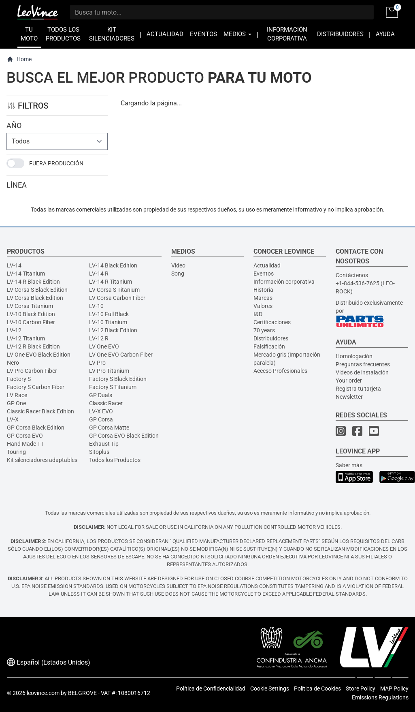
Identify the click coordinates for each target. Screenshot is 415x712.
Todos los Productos (114, 460)
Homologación (354, 356)
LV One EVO (104, 346)
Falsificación (269, 346)
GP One (16, 403)
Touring (16, 452)
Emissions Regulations (380, 697)
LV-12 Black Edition (113, 330)
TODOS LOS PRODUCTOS (63, 34)
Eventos (263, 273)
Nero (13, 362)
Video (178, 265)
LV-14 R (99, 273)
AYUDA (385, 34)
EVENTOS (203, 34)
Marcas (262, 298)
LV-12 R (99, 338)
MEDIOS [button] (237, 34)
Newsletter (349, 396)
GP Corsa (101, 419)
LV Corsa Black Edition (35, 298)
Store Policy (360, 688)
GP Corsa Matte (109, 427)
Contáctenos (352, 275)
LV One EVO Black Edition (38, 354)
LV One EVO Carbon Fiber (121, 354)
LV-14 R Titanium (110, 281)
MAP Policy (394, 688)
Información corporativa (284, 281)
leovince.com (43, 693)
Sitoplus (99, 452)
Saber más (349, 465)
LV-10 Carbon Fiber (31, 322)
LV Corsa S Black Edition (37, 290)
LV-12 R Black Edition (33, 346)
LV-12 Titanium (26, 338)
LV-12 (14, 330)
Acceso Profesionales (280, 371)
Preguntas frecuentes (363, 364)
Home (19, 59)
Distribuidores (270, 338)
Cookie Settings (269, 688)
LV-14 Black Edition (113, 265)
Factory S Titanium (112, 387)
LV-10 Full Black (109, 314)
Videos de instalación (362, 372)
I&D (257, 314)
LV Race (17, 395)
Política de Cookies (317, 688)
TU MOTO (29, 34)
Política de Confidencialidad (210, 688)
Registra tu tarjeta (358, 388)
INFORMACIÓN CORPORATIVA (287, 34)
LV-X (13, 419)
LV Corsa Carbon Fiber (117, 298)
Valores (262, 306)
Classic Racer (106, 403)
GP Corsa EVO (25, 435)
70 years (264, 330)
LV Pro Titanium (109, 371)
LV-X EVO (101, 411)
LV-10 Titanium (108, 322)
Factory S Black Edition (118, 379)
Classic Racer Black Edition (40, 411)
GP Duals (100, 395)
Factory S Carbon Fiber (35, 387)
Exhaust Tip (104, 443)
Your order (349, 380)
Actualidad (267, 265)
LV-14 (14, 265)
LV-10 (96, 306)
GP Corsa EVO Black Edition (124, 435)
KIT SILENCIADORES (111, 34)
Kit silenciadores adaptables (42, 460)
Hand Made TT (25, 443)
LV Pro (97, 362)
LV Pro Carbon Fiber (32, 371)
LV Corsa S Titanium (114, 290)
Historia (263, 290)
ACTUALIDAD (165, 34)
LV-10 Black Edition (31, 314)
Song (177, 273)
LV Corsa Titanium (30, 306)
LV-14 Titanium (26, 273)
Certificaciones (272, 322)
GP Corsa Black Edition (35, 427)
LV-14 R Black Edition (33, 281)
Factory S (19, 379)
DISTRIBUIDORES (340, 34)
